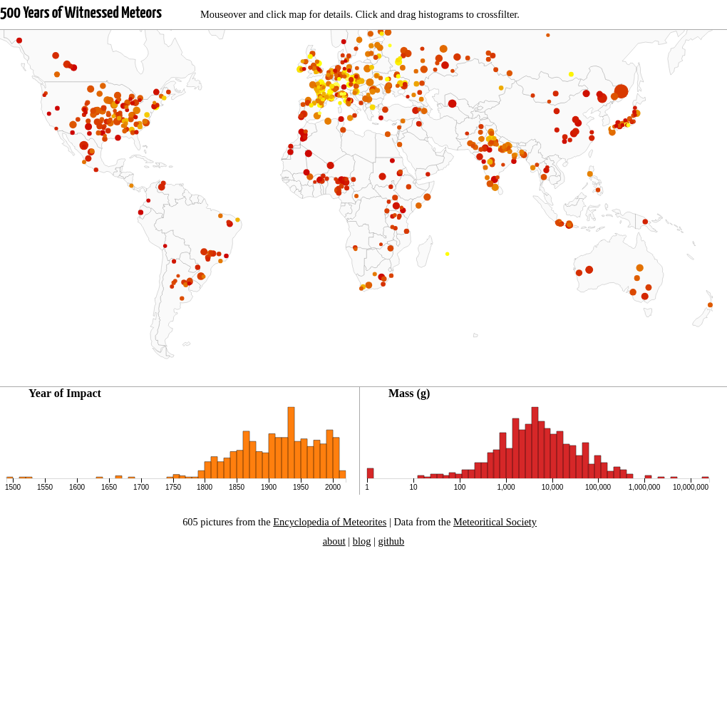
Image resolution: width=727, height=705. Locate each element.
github (391, 541)
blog (362, 541)
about (334, 541)
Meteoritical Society (495, 522)
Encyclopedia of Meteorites (329, 522)
